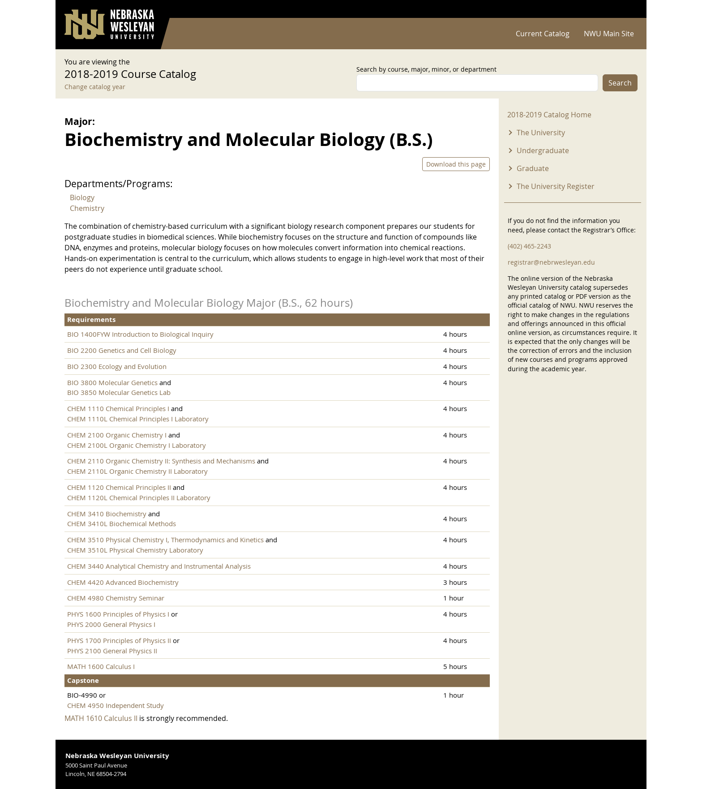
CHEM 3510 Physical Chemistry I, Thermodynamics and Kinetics (165, 539)
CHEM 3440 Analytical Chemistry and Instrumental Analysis (159, 566)
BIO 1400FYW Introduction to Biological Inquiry (140, 334)
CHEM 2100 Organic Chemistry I (117, 434)
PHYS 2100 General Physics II (112, 650)
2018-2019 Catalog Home (549, 115)
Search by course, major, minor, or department (426, 69)
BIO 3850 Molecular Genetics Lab (119, 392)
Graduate (533, 168)
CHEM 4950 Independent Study (115, 705)
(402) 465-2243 (529, 246)
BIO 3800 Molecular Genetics (112, 382)
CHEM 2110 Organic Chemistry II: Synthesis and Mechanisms (161, 460)
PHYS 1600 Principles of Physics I (118, 613)
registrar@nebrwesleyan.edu (551, 262)
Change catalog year (94, 86)
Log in (626, 9)
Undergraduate (543, 150)
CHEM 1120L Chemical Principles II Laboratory (138, 497)
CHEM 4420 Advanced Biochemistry (123, 582)
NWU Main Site (609, 34)
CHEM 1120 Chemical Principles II (119, 487)
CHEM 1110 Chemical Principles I (119, 408)
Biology (82, 197)
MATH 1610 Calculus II (100, 718)
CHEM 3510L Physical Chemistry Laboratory (135, 549)
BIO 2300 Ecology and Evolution (117, 366)
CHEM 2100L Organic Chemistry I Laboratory (136, 445)
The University (541, 132)
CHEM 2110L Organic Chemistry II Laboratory (137, 471)
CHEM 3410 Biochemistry (106, 513)
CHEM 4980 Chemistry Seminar (115, 597)
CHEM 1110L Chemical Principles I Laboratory (138, 418)
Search (620, 83)
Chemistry (87, 208)
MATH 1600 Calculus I (101, 666)
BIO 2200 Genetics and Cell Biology (121, 350)
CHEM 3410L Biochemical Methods (121, 523)
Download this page (456, 164)
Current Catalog (542, 34)
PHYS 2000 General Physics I (111, 624)
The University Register (556, 186)
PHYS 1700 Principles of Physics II (119, 640)
